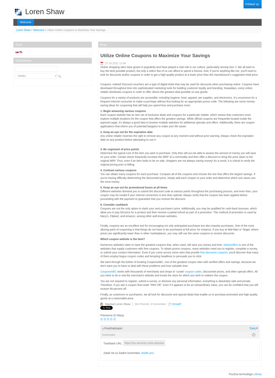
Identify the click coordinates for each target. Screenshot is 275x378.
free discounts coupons (214, 252)
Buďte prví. (148, 352)
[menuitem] (252, 4)
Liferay (258, 374)
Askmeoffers (230, 244)
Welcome (38, 30)
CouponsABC (108, 271)
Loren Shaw (23, 30)
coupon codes (193, 271)
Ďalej (253, 328)
